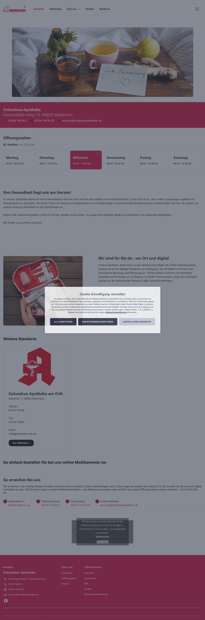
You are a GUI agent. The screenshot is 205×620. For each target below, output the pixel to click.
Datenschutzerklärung (116, 312)
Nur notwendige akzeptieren (97, 322)
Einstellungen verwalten (137, 322)
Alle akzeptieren (63, 322)
